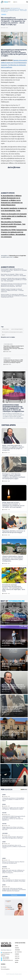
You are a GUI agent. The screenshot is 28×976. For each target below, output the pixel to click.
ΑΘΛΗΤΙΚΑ (17, 958)
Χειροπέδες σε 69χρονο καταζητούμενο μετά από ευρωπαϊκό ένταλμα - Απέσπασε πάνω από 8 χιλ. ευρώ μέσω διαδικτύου (14, 347)
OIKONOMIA (17, 949)
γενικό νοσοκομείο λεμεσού (17, 329)
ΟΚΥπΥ (3, 334)
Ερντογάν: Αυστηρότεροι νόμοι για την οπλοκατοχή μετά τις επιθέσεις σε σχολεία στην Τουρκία (13, 846)
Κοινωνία (7, 8)
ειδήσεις (16, 257)
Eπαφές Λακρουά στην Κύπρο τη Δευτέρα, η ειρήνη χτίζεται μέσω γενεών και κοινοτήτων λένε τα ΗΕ (13, 828)
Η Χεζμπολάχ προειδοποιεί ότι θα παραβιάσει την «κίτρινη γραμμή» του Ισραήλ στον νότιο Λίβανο (13, 799)
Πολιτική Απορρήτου (5, 969)
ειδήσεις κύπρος (5, 329)
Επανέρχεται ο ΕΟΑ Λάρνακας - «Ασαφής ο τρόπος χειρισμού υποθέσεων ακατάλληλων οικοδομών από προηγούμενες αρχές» (12, 709)
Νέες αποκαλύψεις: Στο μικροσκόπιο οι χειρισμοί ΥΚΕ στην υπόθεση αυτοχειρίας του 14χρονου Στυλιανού (14, 733)
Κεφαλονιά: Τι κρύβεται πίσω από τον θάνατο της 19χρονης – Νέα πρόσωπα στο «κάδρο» (13, 808)
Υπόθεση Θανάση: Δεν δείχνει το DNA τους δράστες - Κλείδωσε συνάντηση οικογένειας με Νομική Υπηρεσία (13, 361)
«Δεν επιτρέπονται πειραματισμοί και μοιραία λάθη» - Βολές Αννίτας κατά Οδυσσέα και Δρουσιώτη (14, 641)
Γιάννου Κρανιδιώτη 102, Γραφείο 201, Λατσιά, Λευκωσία (6, 954)
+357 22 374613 (6, 958)
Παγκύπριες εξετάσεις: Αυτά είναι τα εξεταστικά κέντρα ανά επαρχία (13, 531)
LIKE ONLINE (4, 833)
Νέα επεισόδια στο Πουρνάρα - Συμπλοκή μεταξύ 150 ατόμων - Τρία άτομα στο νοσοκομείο (13, 224)
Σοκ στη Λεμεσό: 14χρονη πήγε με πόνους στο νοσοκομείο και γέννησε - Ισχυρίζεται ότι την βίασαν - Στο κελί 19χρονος (14, 270)
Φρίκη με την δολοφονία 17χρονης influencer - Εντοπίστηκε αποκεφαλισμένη (13, 862)
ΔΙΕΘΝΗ (4, 794)
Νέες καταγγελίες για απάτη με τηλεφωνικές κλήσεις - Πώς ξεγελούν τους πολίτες (12, 780)
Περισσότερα (14, 895)
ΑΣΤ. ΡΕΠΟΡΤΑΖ (18, 952)
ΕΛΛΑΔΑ (4, 804)
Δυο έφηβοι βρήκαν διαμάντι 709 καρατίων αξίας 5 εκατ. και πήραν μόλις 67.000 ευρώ (12, 837)
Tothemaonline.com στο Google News (17, 255)
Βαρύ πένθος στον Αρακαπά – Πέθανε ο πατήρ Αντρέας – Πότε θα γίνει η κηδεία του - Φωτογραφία (13, 275)
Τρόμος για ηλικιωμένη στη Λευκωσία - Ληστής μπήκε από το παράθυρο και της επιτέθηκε (14, 216)
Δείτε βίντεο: (14, 167)
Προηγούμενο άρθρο (8, 344)
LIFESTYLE (17, 956)
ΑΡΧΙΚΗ (16, 945)
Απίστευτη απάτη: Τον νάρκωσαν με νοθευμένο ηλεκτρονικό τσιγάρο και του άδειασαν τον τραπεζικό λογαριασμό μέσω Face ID (14, 296)
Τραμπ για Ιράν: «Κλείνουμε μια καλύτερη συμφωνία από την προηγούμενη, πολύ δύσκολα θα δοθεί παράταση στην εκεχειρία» (14, 890)
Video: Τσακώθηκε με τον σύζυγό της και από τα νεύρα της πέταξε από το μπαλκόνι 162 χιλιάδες (13, 880)
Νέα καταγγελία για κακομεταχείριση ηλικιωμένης (12, 332)
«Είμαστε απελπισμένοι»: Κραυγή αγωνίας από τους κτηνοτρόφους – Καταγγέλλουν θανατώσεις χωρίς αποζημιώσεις (13, 558)
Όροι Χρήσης (3, 967)
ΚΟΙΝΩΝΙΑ (4, 866)
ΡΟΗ (6, 789)
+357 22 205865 (6, 957)
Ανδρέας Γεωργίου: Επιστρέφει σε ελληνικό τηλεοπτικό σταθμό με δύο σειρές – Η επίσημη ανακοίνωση (12, 290)
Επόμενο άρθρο (7, 358)
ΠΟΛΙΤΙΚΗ (4, 812)
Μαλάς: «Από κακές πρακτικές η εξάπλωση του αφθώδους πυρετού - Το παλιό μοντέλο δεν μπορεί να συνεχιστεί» (13, 448)
